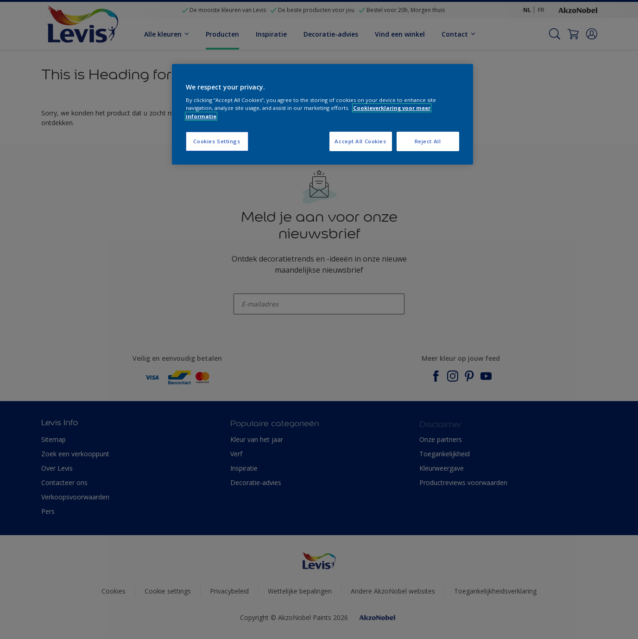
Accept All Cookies (360, 141)
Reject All (428, 141)
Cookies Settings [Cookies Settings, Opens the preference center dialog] (216, 141)
